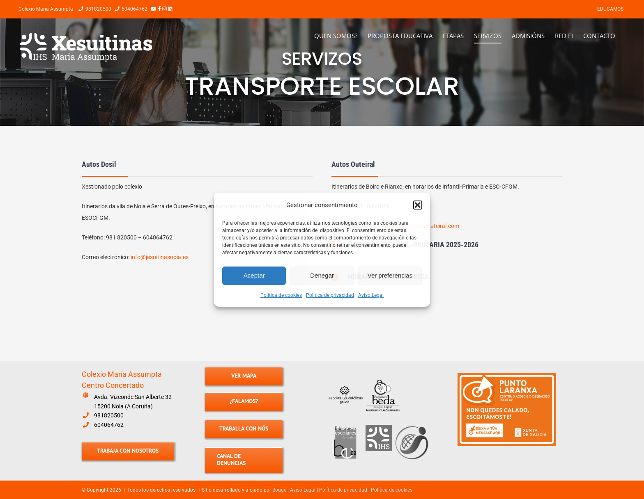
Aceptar (254, 275)
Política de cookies (281, 295)
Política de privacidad (330, 295)
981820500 (109, 415)
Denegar (322, 275)
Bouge (279, 490)
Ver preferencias (390, 275)
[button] (418, 205)
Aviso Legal (371, 295)
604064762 (109, 425)
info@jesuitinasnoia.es (160, 257)
